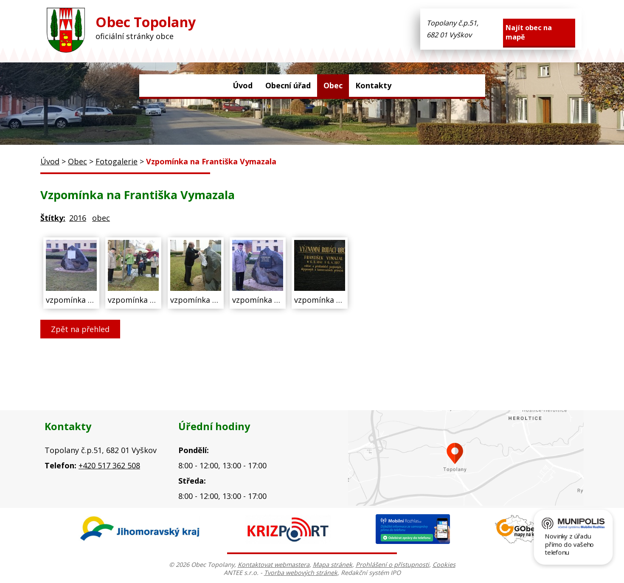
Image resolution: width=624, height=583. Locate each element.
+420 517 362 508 (109, 465)
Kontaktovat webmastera (273, 564)
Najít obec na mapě (529, 32)
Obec (333, 85)
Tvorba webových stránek (300, 573)
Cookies (444, 564)
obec (101, 218)
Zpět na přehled (80, 329)
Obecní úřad (288, 85)
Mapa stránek (332, 564)
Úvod (243, 85)
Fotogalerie (117, 161)
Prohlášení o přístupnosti (392, 564)
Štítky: (52, 218)
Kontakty (373, 85)
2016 (77, 218)
